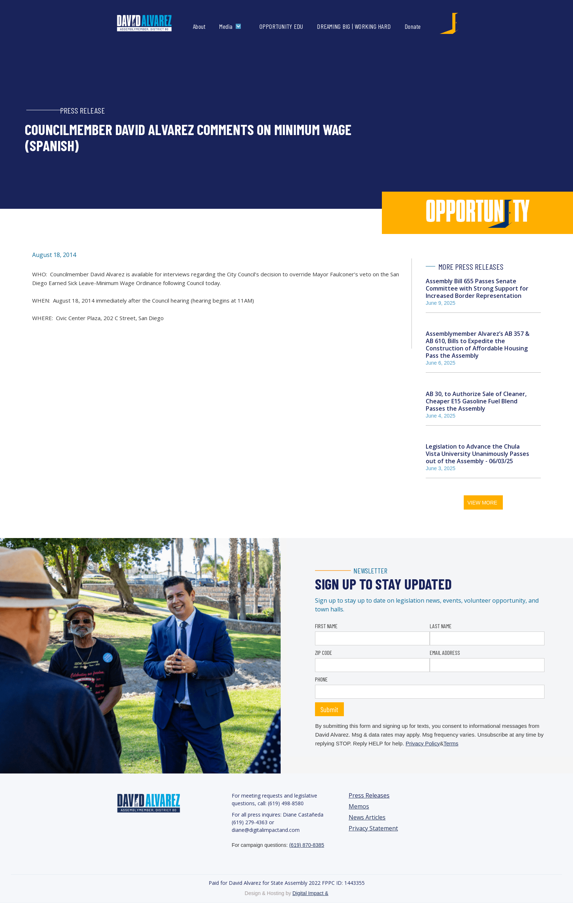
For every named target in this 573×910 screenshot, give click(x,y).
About (199, 26)
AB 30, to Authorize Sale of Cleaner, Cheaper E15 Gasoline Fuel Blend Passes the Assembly (476, 401)
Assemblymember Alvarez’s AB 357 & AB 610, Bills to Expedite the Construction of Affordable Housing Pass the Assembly (478, 344)
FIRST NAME (326, 625)
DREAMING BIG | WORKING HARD (354, 26)
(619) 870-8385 (306, 845)
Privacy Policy (423, 743)
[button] (231, 26)
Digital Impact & (310, 893)
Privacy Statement (373, 828)
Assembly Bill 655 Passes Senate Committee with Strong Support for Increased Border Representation (477, 288)
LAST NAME (441, 625)
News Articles (367, 817)
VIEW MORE (482, 503)
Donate (413, 26)
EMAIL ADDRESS (445, 652)
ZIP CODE (323, 652)
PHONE (321, 679)
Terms (450, 743)
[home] (152, 23)
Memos (359, 806)
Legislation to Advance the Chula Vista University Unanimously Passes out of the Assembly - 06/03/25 (477, 454)
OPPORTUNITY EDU (281, 26)
